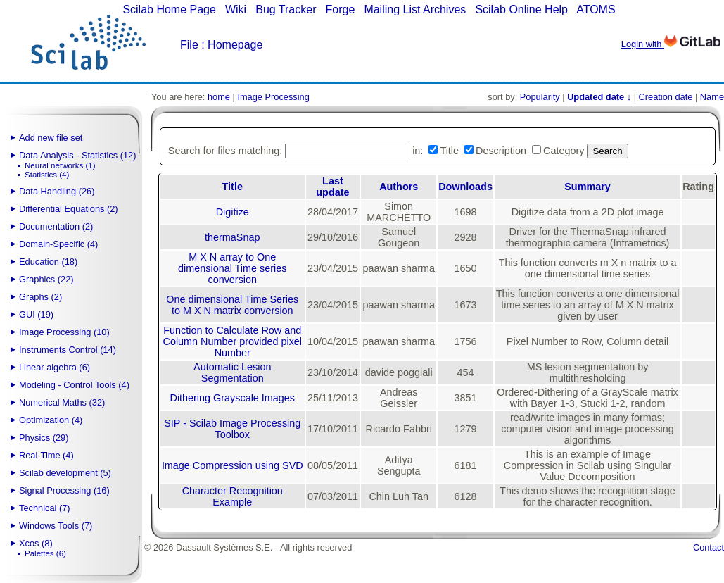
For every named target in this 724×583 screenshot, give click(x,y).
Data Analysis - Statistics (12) (77, 155)
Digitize (232, 212)
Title (232, 186)
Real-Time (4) (46, 455)
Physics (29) (43, 437)
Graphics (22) (46, 279)
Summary (587, 186)
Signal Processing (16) (64, 490)
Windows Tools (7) (55, 525)
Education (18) (48, 261)
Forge (340, 9)
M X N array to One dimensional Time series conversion (232, 268)
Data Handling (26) (56, 191)
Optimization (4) (50, 420)
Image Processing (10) (64, 332)
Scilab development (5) (65, 473)
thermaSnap (232, 237)
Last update (332, 186)
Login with (670, 44)
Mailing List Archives (415, 9)
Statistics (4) (47, 174)
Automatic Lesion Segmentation (232, 372)
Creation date (666, 97)
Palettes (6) (45, 553)
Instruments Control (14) (67, 349)
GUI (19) (36, 314)
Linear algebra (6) (54, 367)
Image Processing (273, 97)
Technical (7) (44, 508)
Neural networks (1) (60, 165)
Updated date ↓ (599, 97)
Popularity (540, 97)
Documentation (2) (56, 226)
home (219, 97)
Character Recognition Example (232, 496)
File (189, 45)
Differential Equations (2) (68, 208)
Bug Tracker (285, 9)
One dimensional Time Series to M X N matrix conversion (232, 305)
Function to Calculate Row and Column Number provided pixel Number (232, 341)
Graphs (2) (40, 297)
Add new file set (50, 137)
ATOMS (595, 9)
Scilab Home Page (169, 9)
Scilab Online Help (521, 9)
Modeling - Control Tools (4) (74, 385)
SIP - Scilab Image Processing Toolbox (232, 429)
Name (712, 97)
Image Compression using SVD (232, 465)
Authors (398, 186)
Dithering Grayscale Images (232, 397)
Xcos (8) (36, 543)
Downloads (465, 186)
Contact (708, 547)
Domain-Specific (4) (58, 244)
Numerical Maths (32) (62, 402)
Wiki (235, 9)
